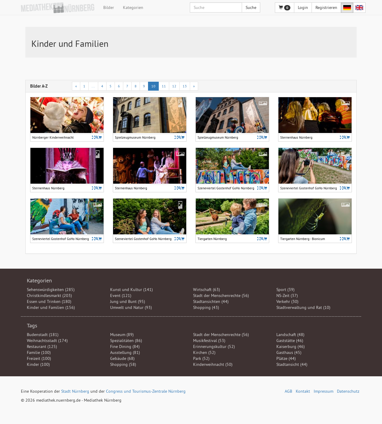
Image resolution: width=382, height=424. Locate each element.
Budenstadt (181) (42, 334)
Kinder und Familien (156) (51, 307)
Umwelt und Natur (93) (131, 307)
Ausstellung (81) (125, 352)
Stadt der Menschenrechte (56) (221, 295)
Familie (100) (39, 352)
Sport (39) (285, 289)
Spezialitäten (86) (126, 340)
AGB (288, 391)
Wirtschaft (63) (206, 289)
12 (174, 86)
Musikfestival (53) (209, 340)
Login (303, 7)
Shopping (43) (206, 307)
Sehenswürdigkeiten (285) (51, 289)
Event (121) (120, 295)
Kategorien (133, 7)
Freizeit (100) (39, 358)
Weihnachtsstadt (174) (47, 340)
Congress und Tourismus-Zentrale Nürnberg (146, 391)
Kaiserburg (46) (290, 346)
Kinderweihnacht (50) (212, 364)
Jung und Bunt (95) (127, 301)
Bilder (108, 7)
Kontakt (303, 391)
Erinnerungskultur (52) (214, 346)
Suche (251, 7)
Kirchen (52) (204, 352)
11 (164, 86)
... (93, 86)
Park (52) (201, 358)
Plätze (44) (286, 358)
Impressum (323, 391)
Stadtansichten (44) (211, 301)
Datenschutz (348, 391)
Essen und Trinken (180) (49, 301)
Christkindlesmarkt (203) (49, 295)
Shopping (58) (123, 364)
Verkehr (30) (287, 301)
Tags (32, 325)
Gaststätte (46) (289, 340)
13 (185, 86)
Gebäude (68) (122, 358)
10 (153, 86)
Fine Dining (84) (125, 346)
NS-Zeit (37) (287, 295)
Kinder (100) (38, 364)
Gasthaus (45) (288, 352)
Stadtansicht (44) (291, 364)
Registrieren (326, 7)
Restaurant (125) (42, 346)
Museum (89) (122, 334)
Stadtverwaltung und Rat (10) (303, 307)
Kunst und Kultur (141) (131, 289)
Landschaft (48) (290, 334)
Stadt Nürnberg (75, 391)
